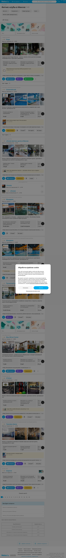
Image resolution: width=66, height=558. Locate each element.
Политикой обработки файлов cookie (38, 283)
